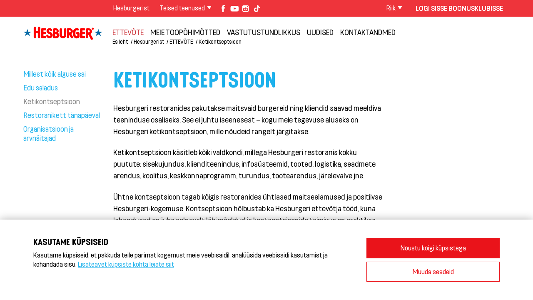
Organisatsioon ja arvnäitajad (48, 133)
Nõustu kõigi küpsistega (433, 248)
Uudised (320, 32)
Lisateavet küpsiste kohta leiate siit (126, 264)
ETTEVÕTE (128, 32)
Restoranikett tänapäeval (61, 115)
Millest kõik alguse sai (54, 74)
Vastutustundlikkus (263, 32)
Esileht (120, 41)
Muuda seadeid (433, 271)
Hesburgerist (131, 8)
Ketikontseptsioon (220, 41)
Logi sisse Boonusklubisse (459, 8)
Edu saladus (40, 87)
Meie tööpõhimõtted (185, 32)
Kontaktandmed (368, 32)
